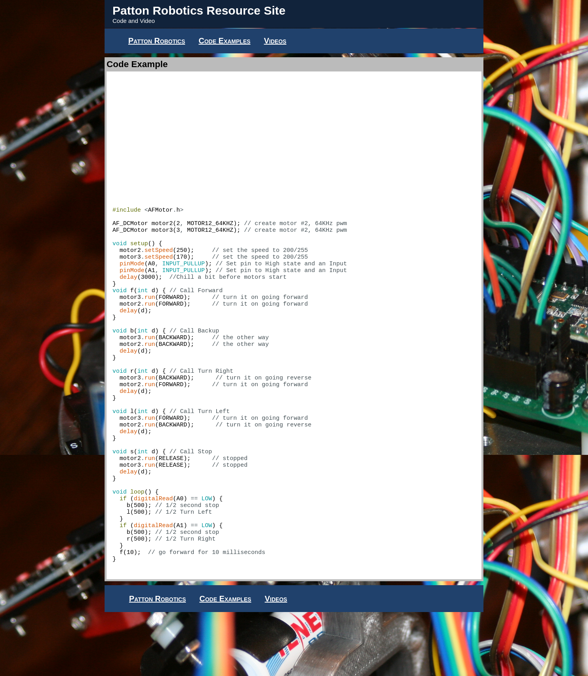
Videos (275, 40)
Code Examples (224, 40)
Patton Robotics (156, 40)
